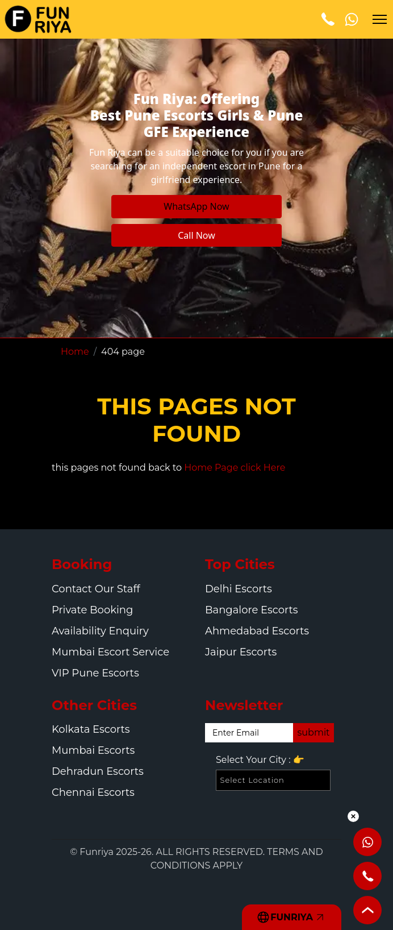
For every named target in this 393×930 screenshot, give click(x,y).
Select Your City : (260, 760)
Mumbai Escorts (93, 750)
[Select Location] (273, 780)
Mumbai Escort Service (110, 652)
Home (75, 351)
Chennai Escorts (93, 792)
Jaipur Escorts (241, 652)
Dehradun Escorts (98, 771)
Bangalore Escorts (251, 610)
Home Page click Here (234, 467)
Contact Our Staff (96, 589)
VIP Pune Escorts (95, 673)
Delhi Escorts (238, 589)
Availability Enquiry (100, 631)
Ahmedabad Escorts (257, 631)
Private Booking (92, 610)
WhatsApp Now (196, 206)
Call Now (196, 235)
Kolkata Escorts (91, 729)
